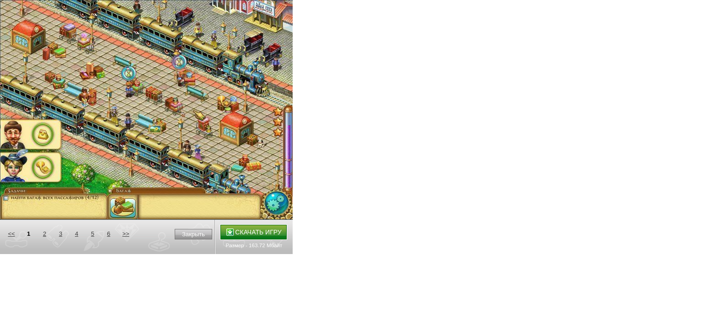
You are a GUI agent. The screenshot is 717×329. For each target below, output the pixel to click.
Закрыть (193, 234)
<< (11, 233)
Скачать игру (254, 232)
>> (125, 233)
